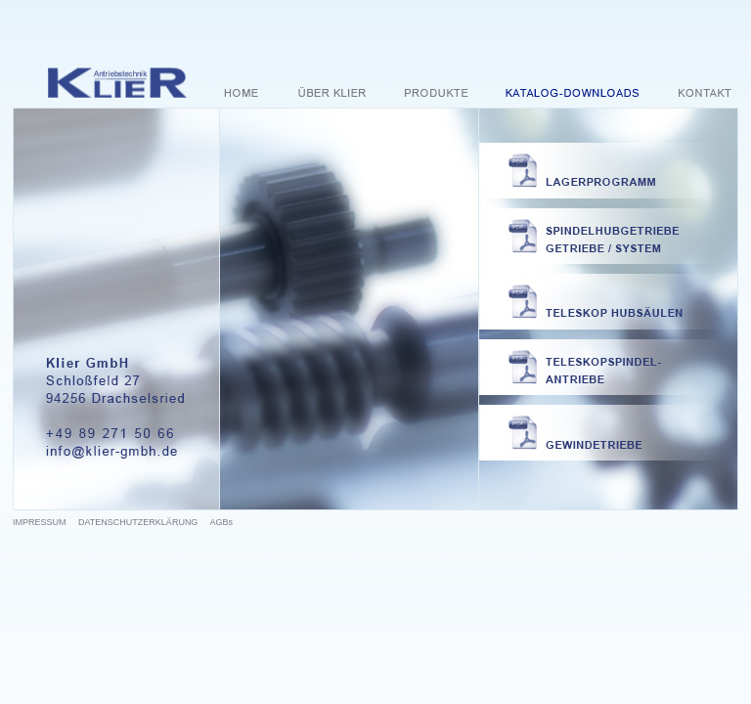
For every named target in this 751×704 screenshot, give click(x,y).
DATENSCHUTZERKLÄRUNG (138, 522)
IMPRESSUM (39, 522)
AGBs (221, 522)
